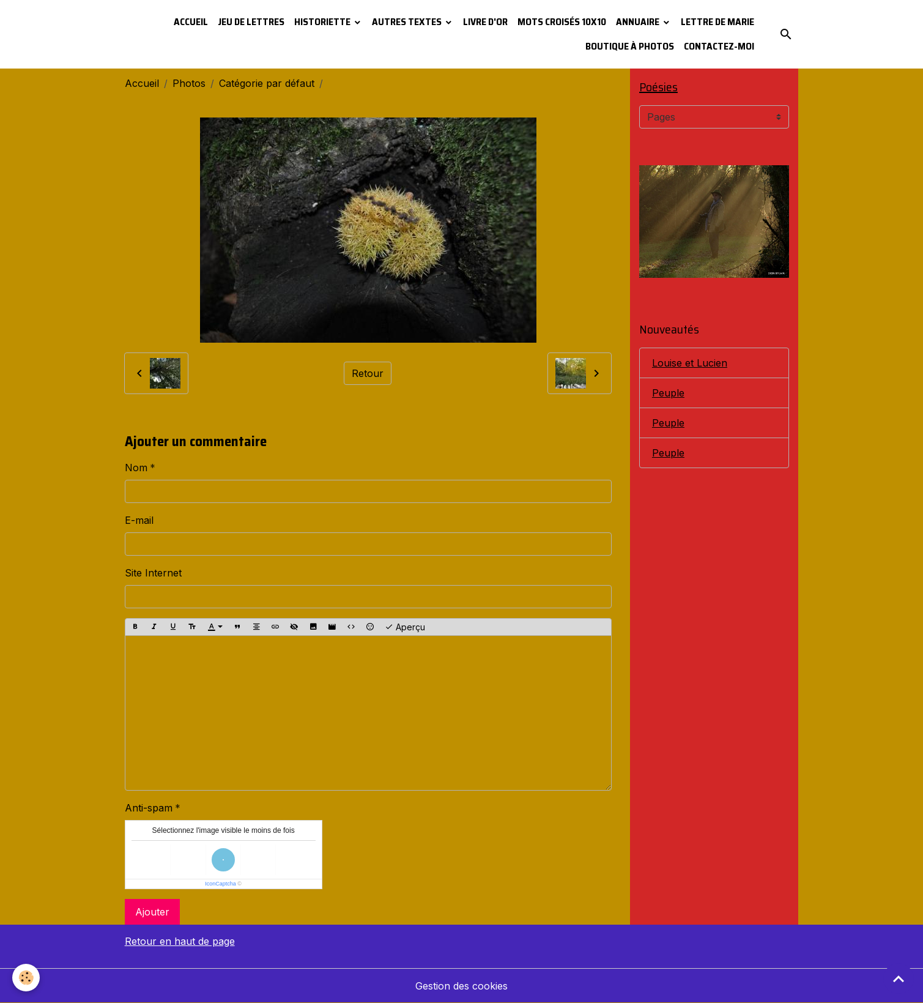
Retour (368, 373)
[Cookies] (26, 977)
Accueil (191, 21)
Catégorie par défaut (266, 83)
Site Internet (153, 573)
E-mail (139, 520)
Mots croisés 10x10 (561, 21)
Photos (189, 83)
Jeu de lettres (251, 21)
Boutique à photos (629, 46)
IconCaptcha (220, 884)
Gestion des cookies (461, 986)
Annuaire (638, 21)
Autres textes (407, 21)
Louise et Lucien (689, 363)
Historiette (323, 21)
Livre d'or (485, 21)
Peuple (668, 393)
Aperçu (405, 627)
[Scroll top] (898, 978)
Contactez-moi (719, 46)
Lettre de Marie (717, 21)
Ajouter (152, 912)
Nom (136, 467)
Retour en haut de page (180, 941)
